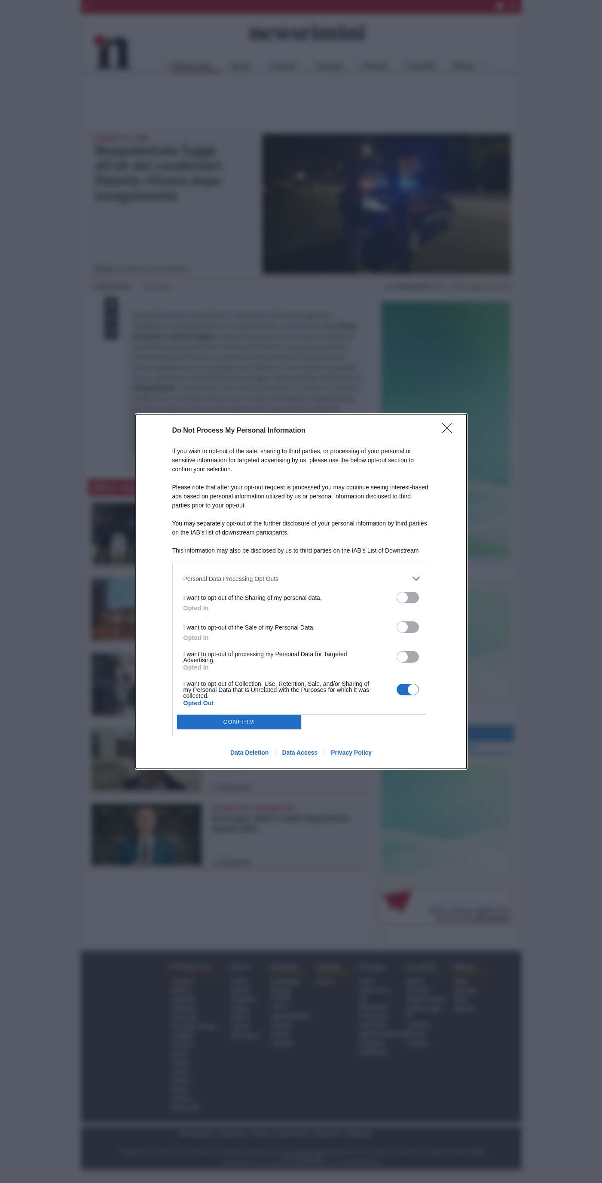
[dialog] (301, 591)
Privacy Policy (351, 752)
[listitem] (301, 578)
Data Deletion (249, 752)
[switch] (408, 597)
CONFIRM (239, 722)
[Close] (450, 431)
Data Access (300, 752)
